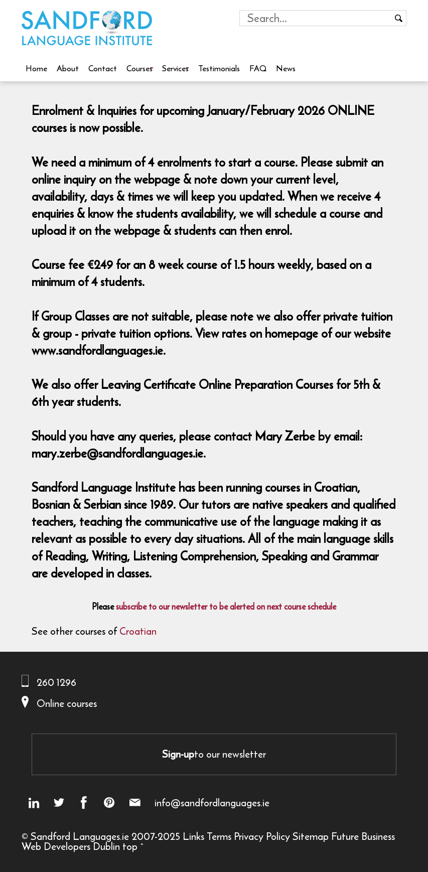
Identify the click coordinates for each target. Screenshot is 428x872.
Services (175, 68)
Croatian (138, 631)
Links (193, 836)
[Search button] (398, 18)
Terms (219, 836)
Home (36, 68)
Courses (139, 68)
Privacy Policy (262, 836)
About (68, 68)
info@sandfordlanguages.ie (212, 802)
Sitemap (311, 836)
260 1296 (56, 682)
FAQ (257, 68)
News (286, 68)
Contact (102, 68)
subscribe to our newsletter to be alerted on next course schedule (226, 606)
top (129, 846)
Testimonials (219, 68)
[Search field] (315, 18)
